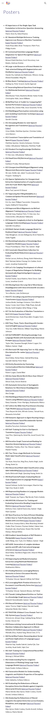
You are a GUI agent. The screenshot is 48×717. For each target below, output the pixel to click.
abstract (9, 31)
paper (8, 43)
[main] (24, 12)
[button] (2, 3)
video (22, 31)
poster (16, 31)
